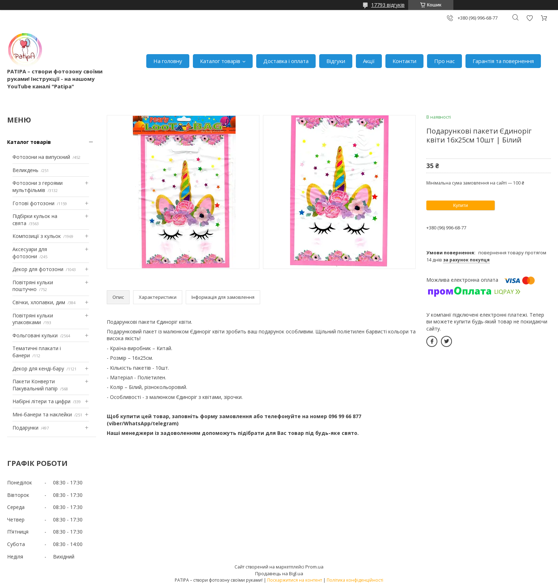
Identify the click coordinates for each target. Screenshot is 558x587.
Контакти (404, 60)
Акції (369, 60)
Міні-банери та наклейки (42, 414)
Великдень (25, 170)
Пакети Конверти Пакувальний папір (35, 385)
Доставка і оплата (286, 60)
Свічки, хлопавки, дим (38, 302)
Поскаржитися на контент (294, 580)
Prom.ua (314, 566)
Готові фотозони (33, 203)
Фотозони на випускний (41, 157)
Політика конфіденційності (355, 580)
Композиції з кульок (36, 236)
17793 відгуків (388, 4)
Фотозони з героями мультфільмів (37, 186)
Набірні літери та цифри (41, 401)
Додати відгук (529, 18)
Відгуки (335, 60)
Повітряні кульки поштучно (32, 286)
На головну (167, 60)
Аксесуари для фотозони (29, 253)
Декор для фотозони (37, 269)
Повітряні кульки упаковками (32, 319)
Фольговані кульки (35, 335)
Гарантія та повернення (503, 60)
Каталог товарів (220, 60)
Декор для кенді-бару (38, 368)
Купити (460, 205)
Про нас (444, 60)
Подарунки (25, 427)
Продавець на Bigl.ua (279, 573)
